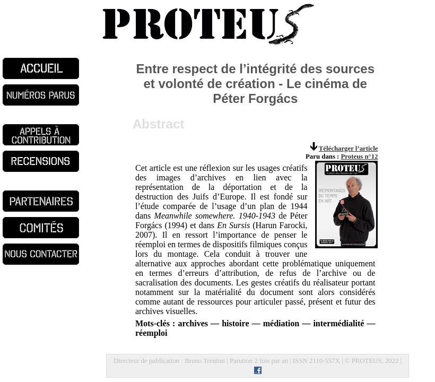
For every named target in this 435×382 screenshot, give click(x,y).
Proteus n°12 (359, 156)
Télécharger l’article (348, 148)
